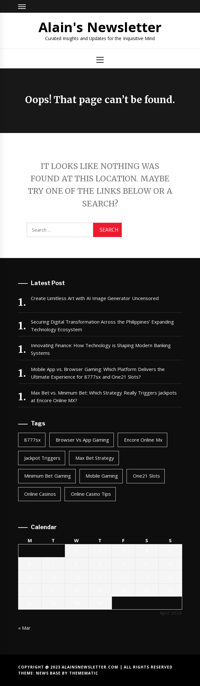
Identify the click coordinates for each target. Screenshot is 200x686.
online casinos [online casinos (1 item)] (40, 494)
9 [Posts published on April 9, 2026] (100, 564)
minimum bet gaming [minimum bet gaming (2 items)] (47, 475)
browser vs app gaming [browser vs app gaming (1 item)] (82, 440)
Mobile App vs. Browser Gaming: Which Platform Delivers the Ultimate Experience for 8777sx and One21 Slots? (98, 373)
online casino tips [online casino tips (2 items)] (91, 494)
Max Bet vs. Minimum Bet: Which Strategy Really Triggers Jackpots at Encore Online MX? (104, 396)
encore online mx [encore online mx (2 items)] (143, 440)
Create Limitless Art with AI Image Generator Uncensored (95, 298)
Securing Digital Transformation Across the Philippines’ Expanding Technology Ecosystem (102, 325)
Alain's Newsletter (99, 27)
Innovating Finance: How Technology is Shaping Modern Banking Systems (101, 349)
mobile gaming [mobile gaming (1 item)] (102, 475)
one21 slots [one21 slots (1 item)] (146, 475)
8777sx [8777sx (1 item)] (32, 440)
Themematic (83, 673)
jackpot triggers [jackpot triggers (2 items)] (42, 458)
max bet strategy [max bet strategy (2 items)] (94, 458)
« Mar (24, 628)
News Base (49, 673)
